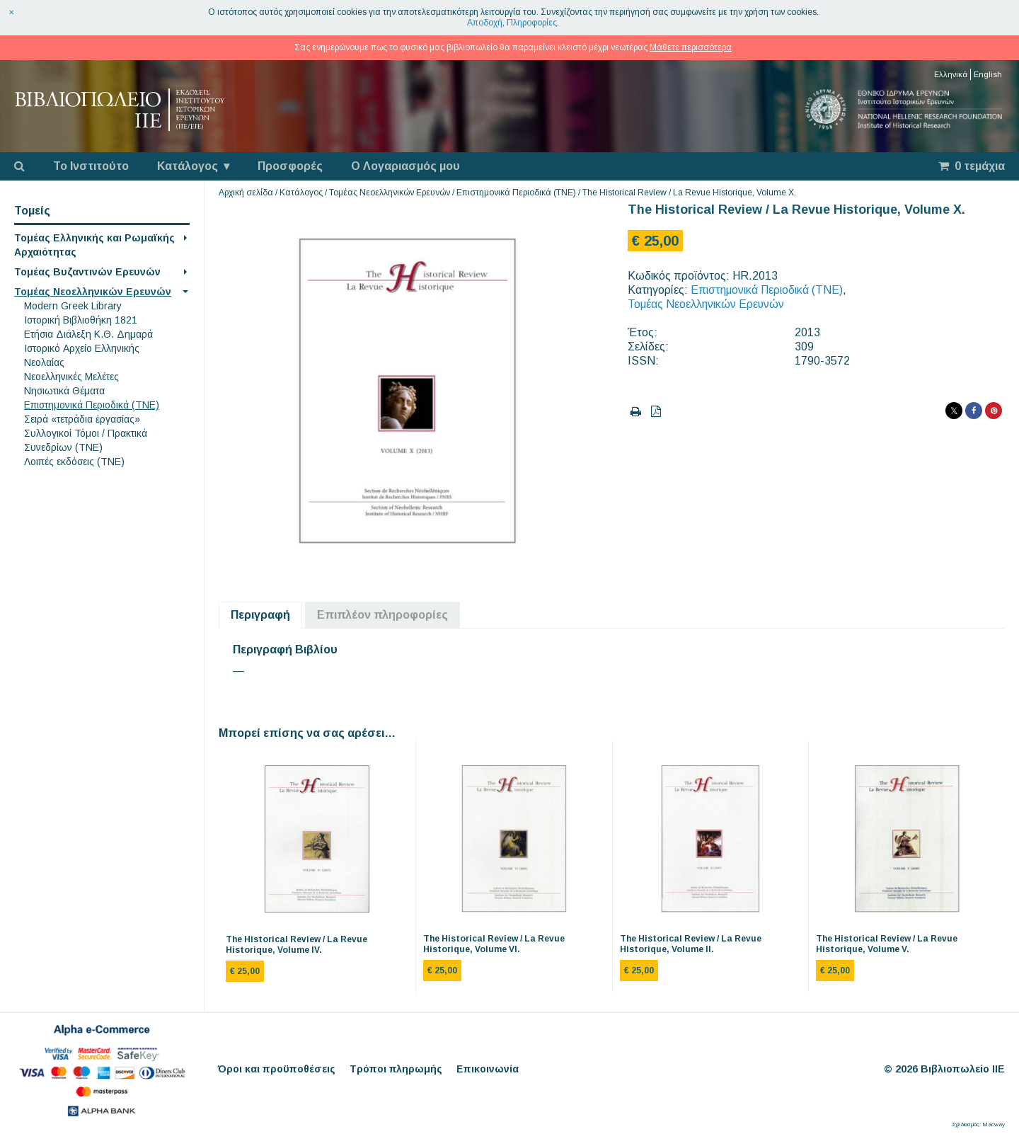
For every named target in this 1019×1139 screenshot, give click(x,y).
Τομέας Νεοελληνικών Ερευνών (92, 291)
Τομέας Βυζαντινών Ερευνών (87, 271)
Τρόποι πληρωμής (396, 1069)
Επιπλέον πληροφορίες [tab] (382, 615)
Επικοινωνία (487, 1069)
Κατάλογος (187, 166)
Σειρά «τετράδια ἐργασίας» (82, 419)
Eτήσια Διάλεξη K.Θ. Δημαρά (88, 334)
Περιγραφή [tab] (260, 615)
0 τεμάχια (971, 166)
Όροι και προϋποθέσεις (276, 1069)
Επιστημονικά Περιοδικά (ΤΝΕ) (91, 405)
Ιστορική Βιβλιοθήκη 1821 (80, 320)
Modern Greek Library (73, 305)
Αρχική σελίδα (246, 193)
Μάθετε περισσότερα (691, 47)
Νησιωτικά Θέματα (64, 390)
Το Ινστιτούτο (91, 166)
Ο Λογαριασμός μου (405, 166)
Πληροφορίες (532, 23)
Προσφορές (290, 166)
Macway (993, 1124)
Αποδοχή (484, 23)
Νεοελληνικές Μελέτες (71, 376)
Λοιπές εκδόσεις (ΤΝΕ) (74, 461)
